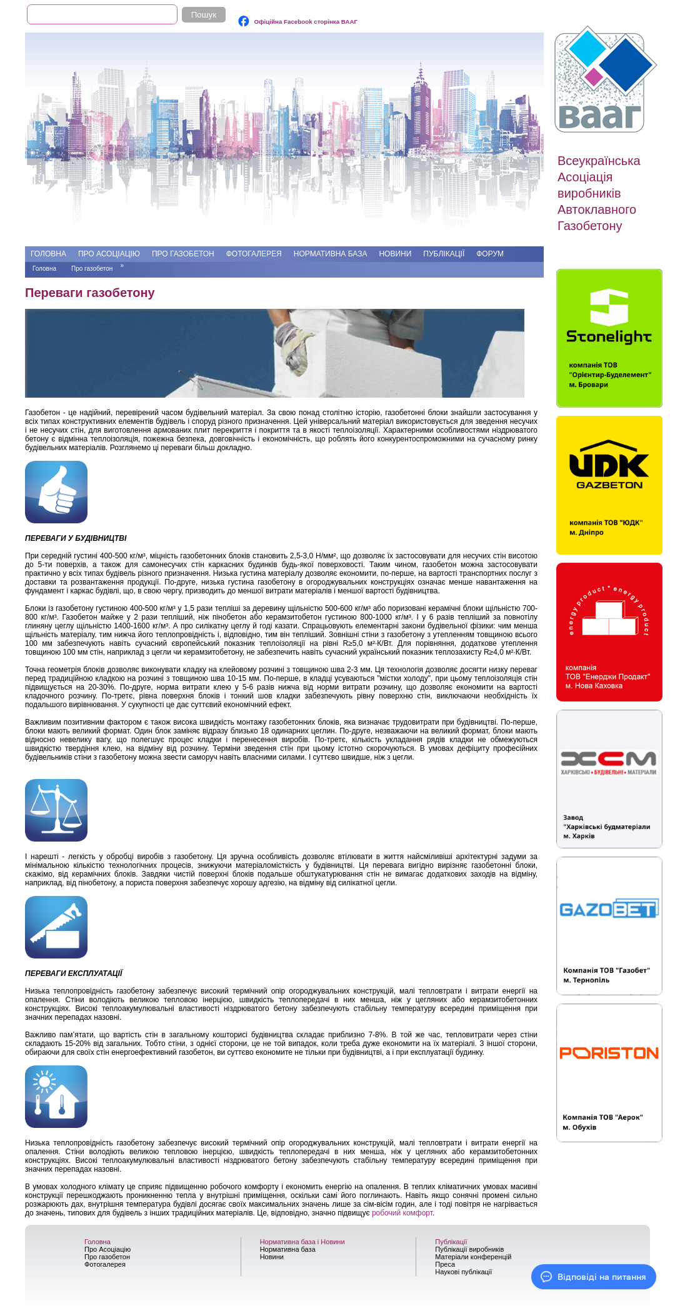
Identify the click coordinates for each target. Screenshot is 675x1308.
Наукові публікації (463, 1271)
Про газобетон (183, 253)
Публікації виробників (469, 1249)
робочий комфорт (402, 1213)
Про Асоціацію (109, 253)
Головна (48, 253)
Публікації (443, 253)
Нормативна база (331, 253)
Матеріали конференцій (473, 1256)
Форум (490, 253)
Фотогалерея (254, 253)
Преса (445, 1264)
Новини (395, 253)
